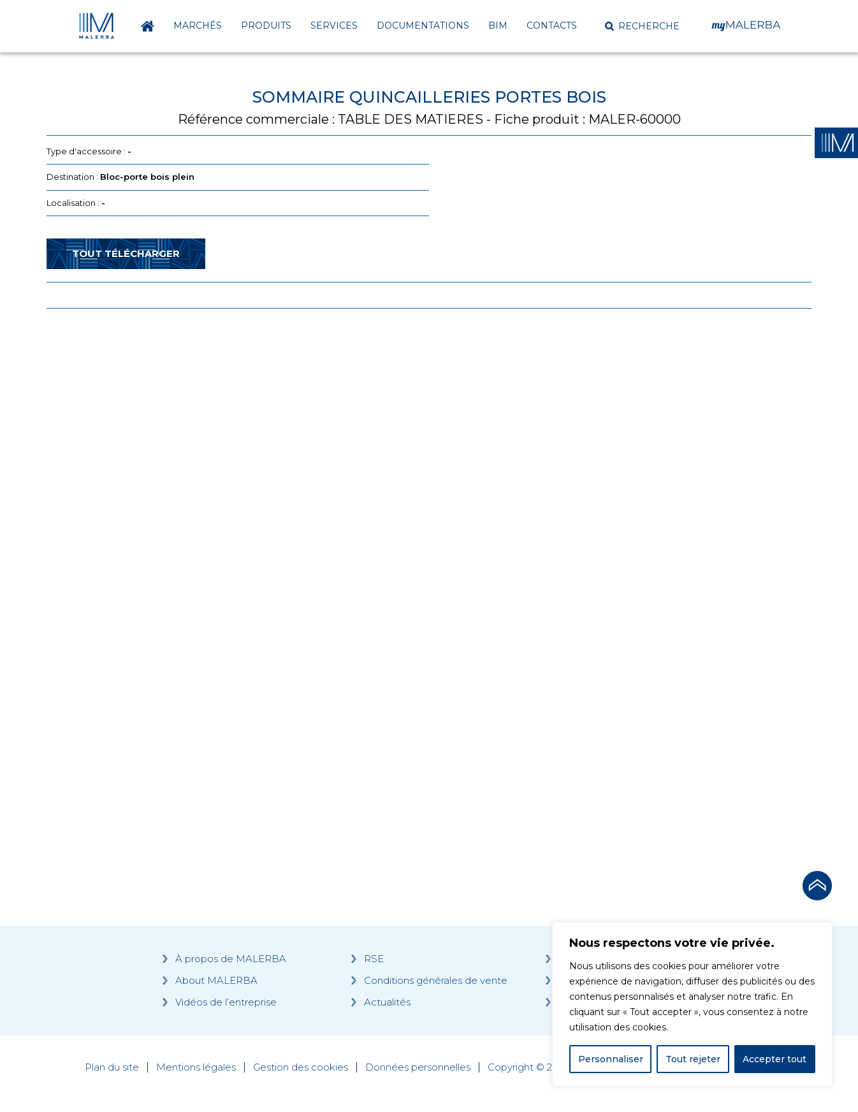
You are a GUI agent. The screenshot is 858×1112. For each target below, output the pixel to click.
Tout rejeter (692, 1059)
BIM (497, 25)
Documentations (423, 25)
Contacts (552, 25)
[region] (692, 1004)
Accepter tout (774, 1059)
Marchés (197, 25)
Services (334, 25)
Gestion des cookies (300, 1067)
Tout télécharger (126, 253)
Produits (266, 25)
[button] (642, 26)
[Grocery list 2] (609, 560)
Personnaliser (610, 1059)
